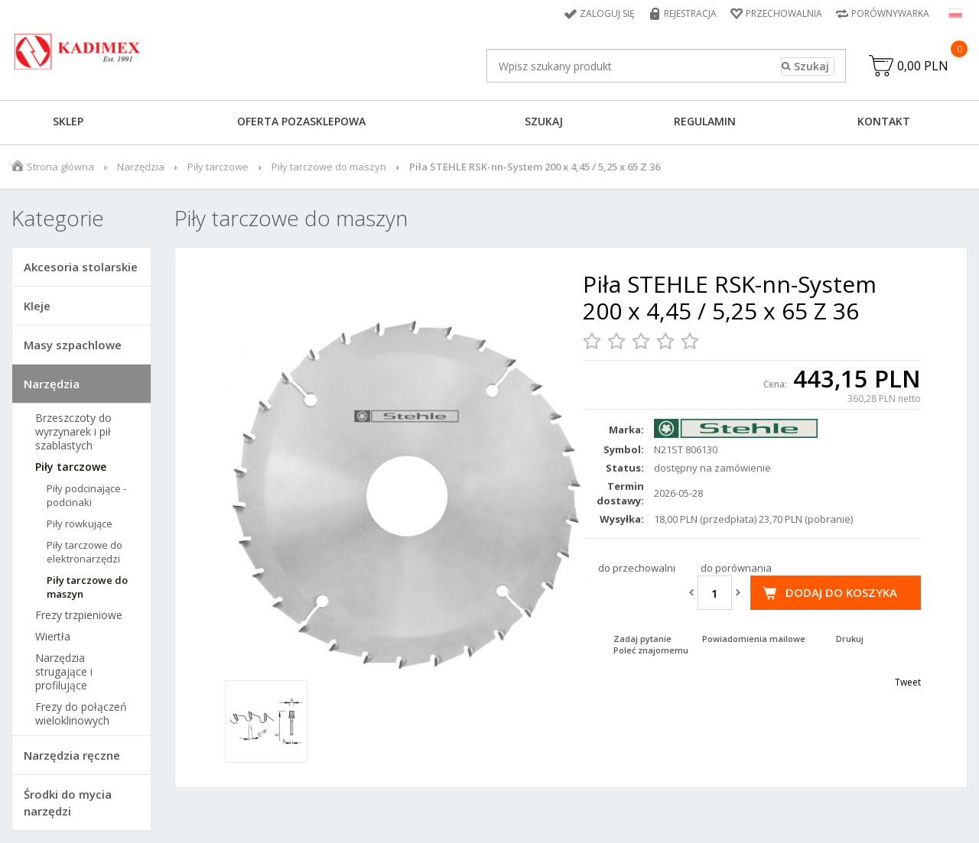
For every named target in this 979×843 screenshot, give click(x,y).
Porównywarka (890, 13)
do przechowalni (636, 568)
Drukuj (850, 638)
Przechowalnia (784, 13)
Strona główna (60, 166)
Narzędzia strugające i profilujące (64, 671)
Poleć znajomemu (650, 650)
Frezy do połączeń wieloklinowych (81, 714)
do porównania (736, 568)
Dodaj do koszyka (841, 592)
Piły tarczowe (218, 166)
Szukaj (544, 121)
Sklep (68, 121)
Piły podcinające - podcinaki (86, 495)
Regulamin (705, 121)
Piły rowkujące (79, 523)
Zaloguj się (607, 13)
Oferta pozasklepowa (301, 121)
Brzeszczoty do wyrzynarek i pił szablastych (73, 431)
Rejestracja (690, 13)
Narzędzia (140, 166)
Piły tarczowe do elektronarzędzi (84, 552)
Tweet (908, 682)
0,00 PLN (922, 66)
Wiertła (52, 637)
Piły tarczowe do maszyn (329, 166)
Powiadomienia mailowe (753, 638)
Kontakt (883, 121)
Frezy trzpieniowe (78, 615)
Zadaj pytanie (642, 638)
